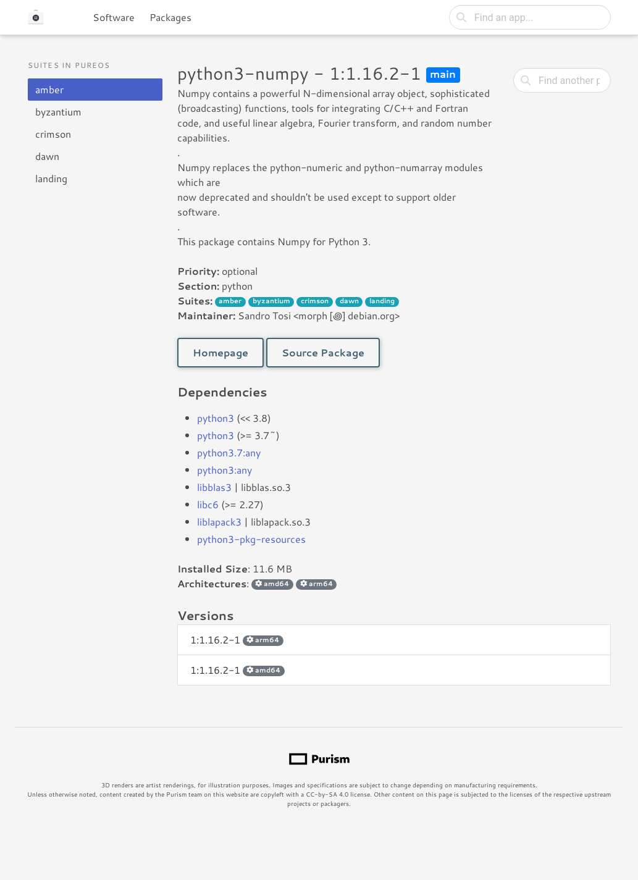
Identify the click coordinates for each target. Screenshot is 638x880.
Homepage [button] (220, 352)
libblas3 (214, 487)
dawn (47, 156)
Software (114, 17)
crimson (53, 134)
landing (51, 178)
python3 (215, 418)
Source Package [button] (323, 352)
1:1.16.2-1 (236, 639)
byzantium (58, 111)
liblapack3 (219, 521)
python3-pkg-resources (251, 539)
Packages (170, 17)
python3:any (224, 470)
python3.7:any (229, 452)
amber (49, 89)
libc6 (208, 504)
